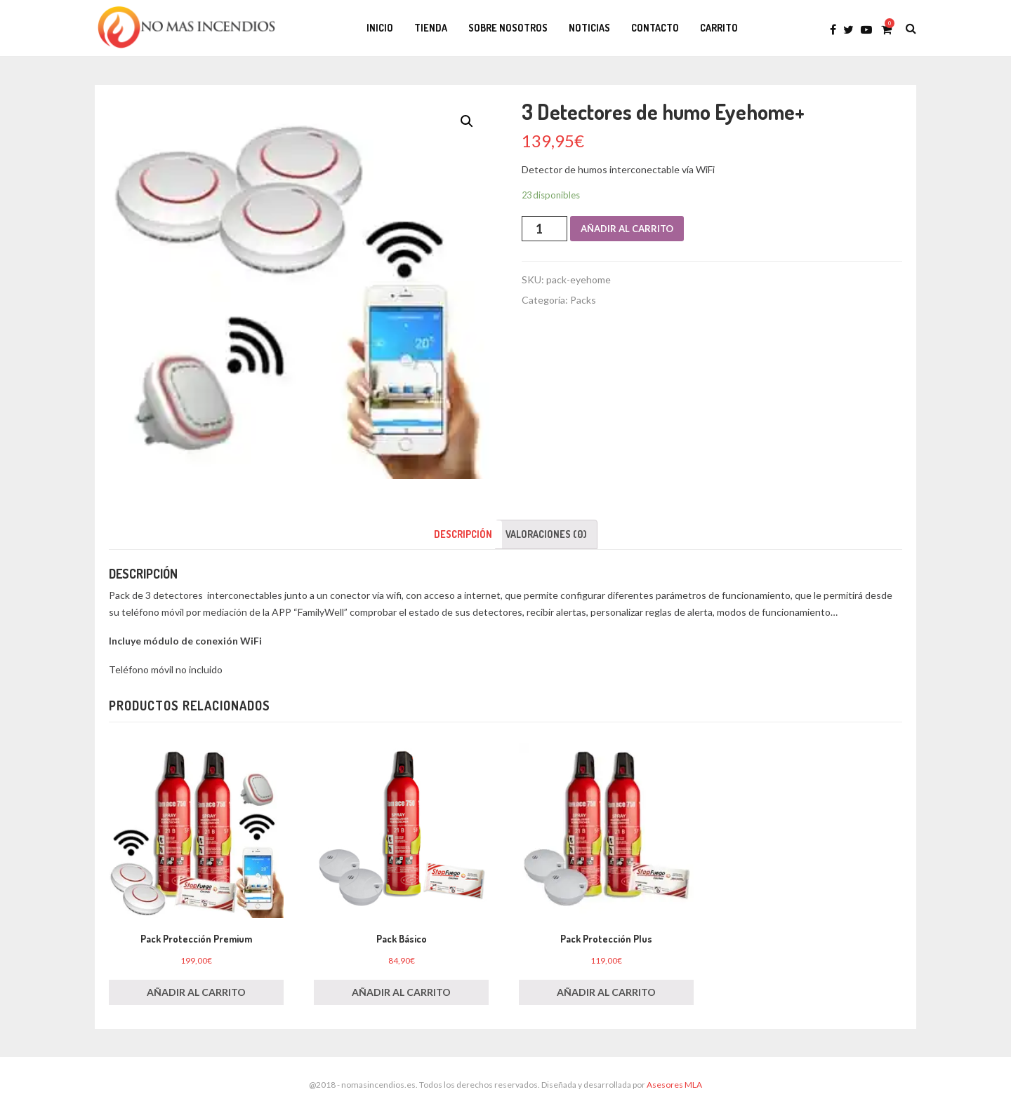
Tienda (430, 28)
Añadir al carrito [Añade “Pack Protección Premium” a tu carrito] (196, 992)
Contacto (655, 28)
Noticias (589, 28)
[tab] (463, 534)
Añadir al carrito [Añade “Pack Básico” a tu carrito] (401, 992)
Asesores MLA (674, 1084)
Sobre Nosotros (508, 28)
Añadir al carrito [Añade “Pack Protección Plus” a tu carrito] (606, 992)
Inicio (379, 28)
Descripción (463, 534)
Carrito (719, 28)
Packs (583, 300)
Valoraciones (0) (546, 534)
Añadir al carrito (627, 228)
